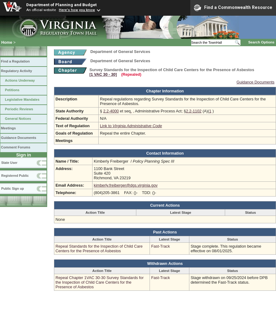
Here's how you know (77, 10)
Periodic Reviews (19, 109)
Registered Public (15, 175)
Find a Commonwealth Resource (233, 8)
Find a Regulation (15, 61)
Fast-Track (160, 246)
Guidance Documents (18, 138)
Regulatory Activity (16, 71)
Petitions (12, 90)
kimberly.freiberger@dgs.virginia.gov (126, 185)
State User (9, 162)
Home (6, 42)
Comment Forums (15, 147)
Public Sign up (12, 188)
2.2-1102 (194, 111)
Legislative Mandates (22, 99)
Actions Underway (20, 80)
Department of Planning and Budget (61, 4)
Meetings (8, 128)
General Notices (18, 118)
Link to (131, 126)
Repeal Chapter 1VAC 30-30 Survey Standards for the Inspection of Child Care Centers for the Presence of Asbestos (100, 282)
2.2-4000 (111, 111)
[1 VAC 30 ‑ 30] (103, 74)
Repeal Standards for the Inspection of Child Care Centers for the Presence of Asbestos (99, 248)
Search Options (261, 42)
